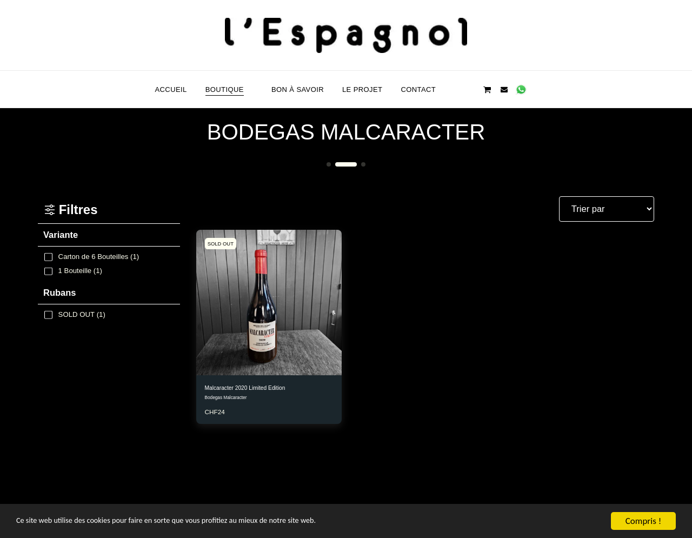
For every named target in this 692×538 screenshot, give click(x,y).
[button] (453, 89)
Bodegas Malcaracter (228, 400)
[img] (269, 302)
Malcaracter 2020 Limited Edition (257, 389)
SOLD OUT (223, 243)
